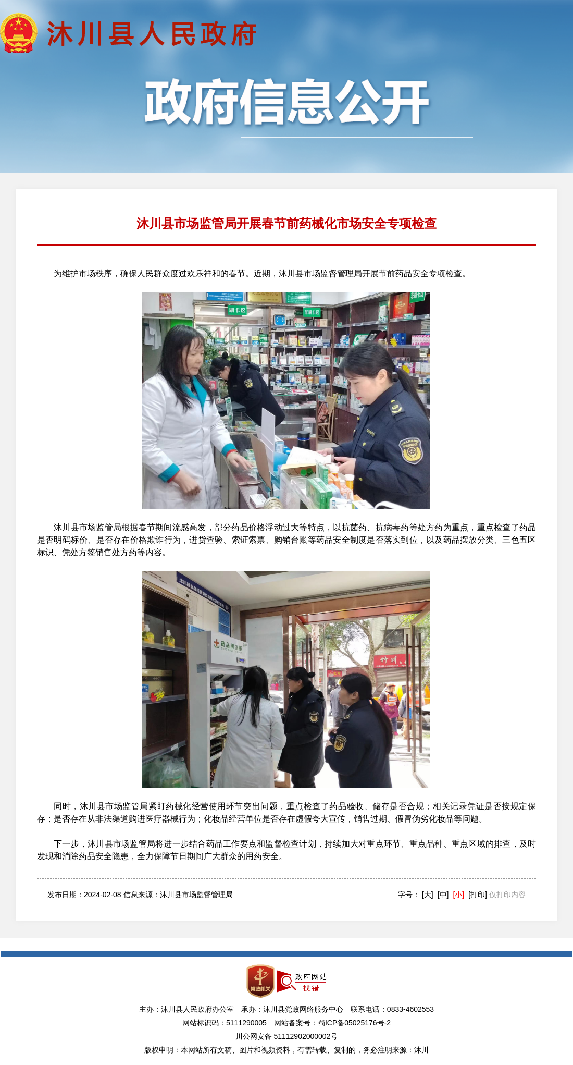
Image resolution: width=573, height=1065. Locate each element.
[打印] (477, 894)
